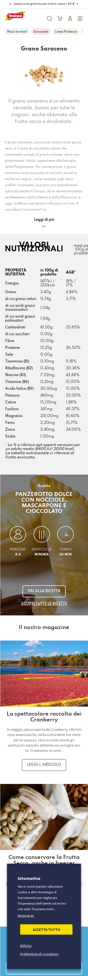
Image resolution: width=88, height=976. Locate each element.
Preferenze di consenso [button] (39, 954)
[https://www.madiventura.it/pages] (15, 18)
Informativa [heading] (29, 878)
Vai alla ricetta (44, 591)
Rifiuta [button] (25, 945)
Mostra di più (26, 915)
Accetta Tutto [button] (46, 929)
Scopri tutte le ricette (44, 604)
